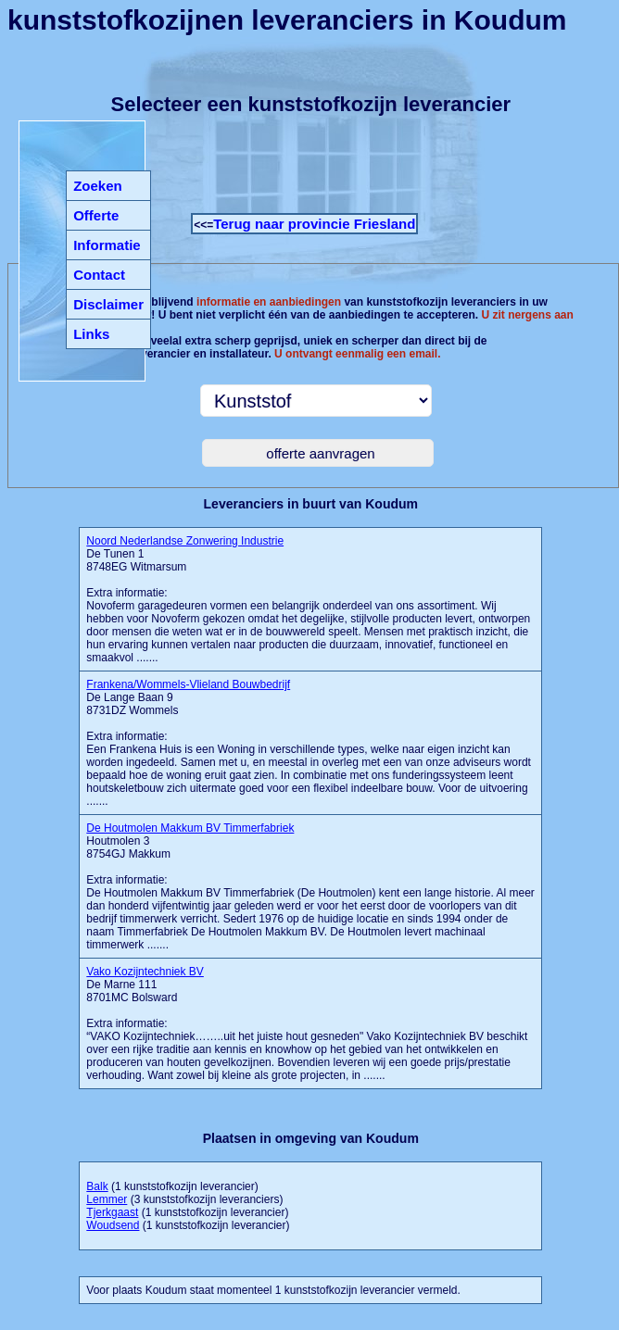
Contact (99, 274)
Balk (96, 1186)
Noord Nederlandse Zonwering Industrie (185, 540)
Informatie (107, 245)
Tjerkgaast (112, 1212)
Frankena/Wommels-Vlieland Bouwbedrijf (188, 684)
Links (91, 334)
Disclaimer (108, 304)
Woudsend (112, 1225)
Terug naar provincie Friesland (314, 224)
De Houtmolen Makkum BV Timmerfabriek (190, 828)
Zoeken (97, 186)
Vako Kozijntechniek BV (145, 971)
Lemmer (106, 1199)
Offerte (96, 215)
